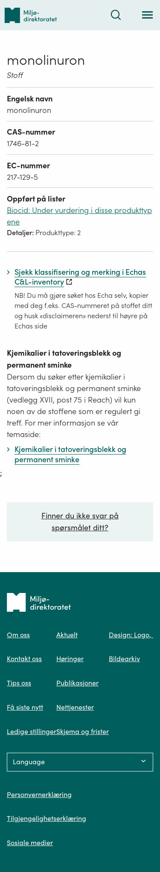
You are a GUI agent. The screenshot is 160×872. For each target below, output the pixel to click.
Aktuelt (67, 634)
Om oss (18, 634)
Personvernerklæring (39, 794)
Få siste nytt (25, 707)
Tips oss (19, 683)
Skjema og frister (82, 731)
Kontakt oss (24, 658)
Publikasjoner (77, 683)
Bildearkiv (124, 658)
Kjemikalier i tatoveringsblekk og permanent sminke (64, 359)
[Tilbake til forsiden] (31, 15)
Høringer (70, 658)
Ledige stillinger (31, 731)
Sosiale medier (30, 842)
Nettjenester (75, 707)
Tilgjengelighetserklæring (46, 818)
